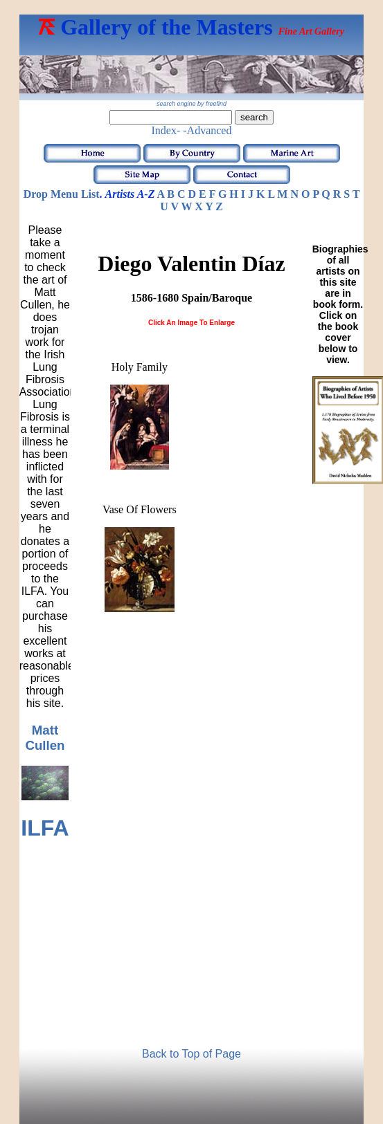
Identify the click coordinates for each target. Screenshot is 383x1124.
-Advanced (207, 130)
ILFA (45, 828)
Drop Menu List (62, 194)
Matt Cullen (44, 738)
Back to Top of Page (191, 1054)
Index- (166, 130)
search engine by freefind (191, 103)
